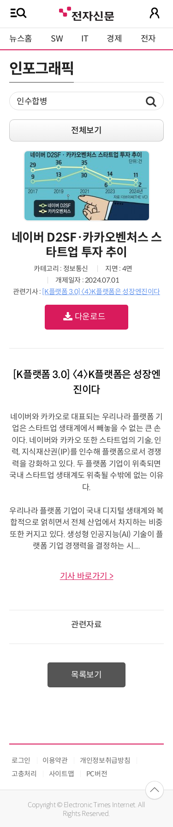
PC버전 (96, 773)
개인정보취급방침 (105, 760)
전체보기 (86, 130)
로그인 (21, 760)
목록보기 (86, 675)
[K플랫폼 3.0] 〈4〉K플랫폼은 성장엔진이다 (101, 291)
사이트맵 (61, 773)
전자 (148, 39)
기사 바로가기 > (86, 576)
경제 (114, 39)
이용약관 (55, 760)
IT (84, 39)
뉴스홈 (20, 39)
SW (57, 39)
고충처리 (24, 773)
